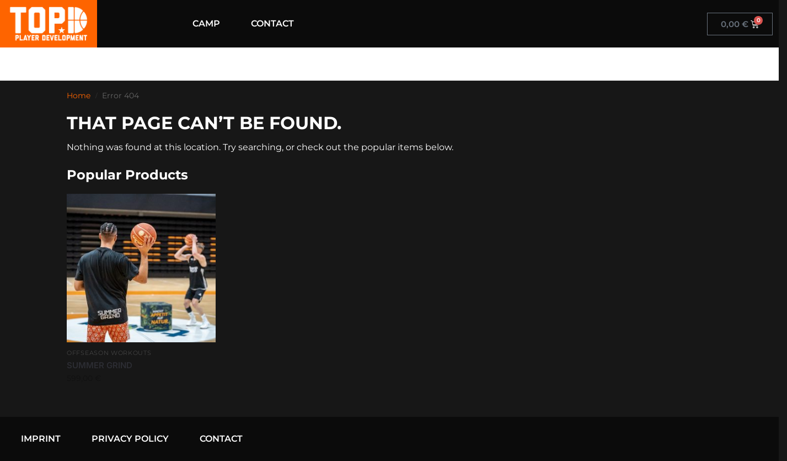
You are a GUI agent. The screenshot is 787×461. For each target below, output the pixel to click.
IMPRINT (41, 438)
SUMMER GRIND (99, 365)
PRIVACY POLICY (130, 438)
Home (78, 95)
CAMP (206, 23)
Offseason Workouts (109, 353)
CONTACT (272, 23)
